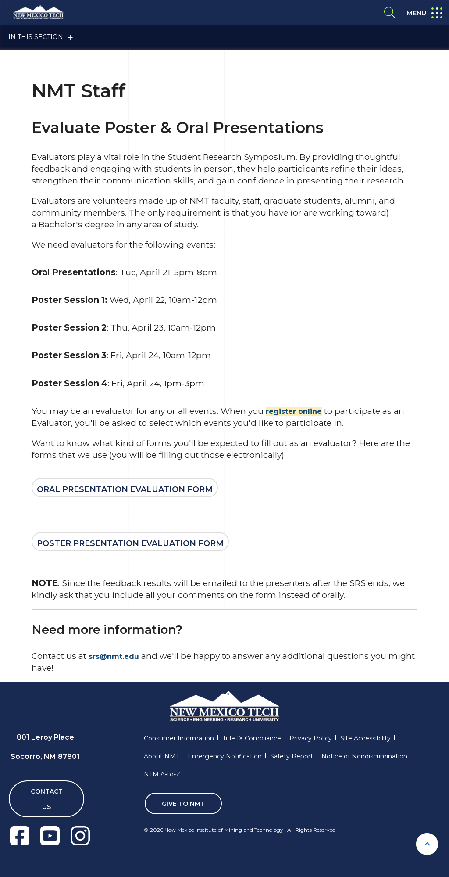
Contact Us (47, 799)
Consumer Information (179, 738)
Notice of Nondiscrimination (364, 756)
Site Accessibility (365, 738)
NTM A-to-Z (162, 774)
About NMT (161, 756)
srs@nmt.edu (114, 656)
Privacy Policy (310, 738)
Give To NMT (183, 804)
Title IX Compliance (251, 738)
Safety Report (291, 756)
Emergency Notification (225, 756)
